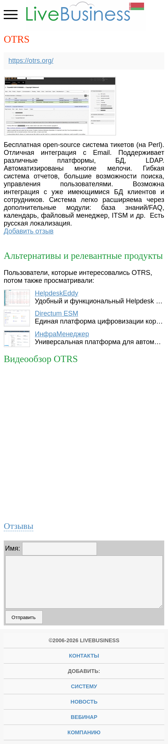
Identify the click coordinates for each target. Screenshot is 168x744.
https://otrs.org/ (31, 60)
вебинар (84, 717)
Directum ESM (56, 313)
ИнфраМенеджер (62, 334)
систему (84, 686)
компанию (83, 732)
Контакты (84, 656)
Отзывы (18, 526)
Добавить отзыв (29, 231)
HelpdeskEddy (56, 293)
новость (84, 702)
